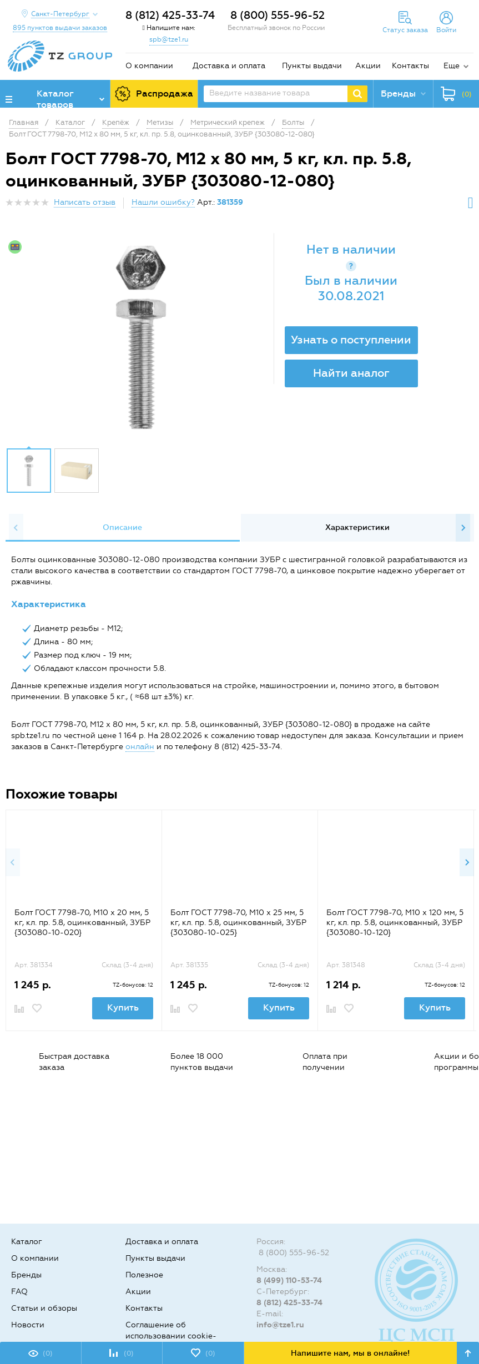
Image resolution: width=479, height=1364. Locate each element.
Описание (122, 527)
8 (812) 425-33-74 (170, 15)
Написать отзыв (84, 202)
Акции (368, 65)
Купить (123, 1007)
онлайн (139, 746)
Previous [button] (16, 528)
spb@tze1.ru (168, 39)
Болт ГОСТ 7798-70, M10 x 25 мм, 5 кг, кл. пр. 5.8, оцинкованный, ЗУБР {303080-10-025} (238, 922)
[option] (141, 337)
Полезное (144, 1275)
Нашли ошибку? (163, 202)
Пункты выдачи (312, 65)
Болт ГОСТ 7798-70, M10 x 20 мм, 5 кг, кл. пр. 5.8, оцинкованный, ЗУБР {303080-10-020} (82, 922)
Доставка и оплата (229, 65)
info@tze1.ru (280, 1325)
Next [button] (463, 528)
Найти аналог (351, 373)
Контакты (410, 65)
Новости (27, 1325)
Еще (451, 65)
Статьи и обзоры (44, 1308)
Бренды (26, 1275)
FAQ (19, 1291)
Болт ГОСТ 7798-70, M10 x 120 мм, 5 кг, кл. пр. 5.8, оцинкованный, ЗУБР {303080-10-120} (394, 922)
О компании (149, 65)
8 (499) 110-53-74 (289, 1280)
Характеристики (357, 527)
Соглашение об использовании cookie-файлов (170, 1336)
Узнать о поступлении (351, 339)
